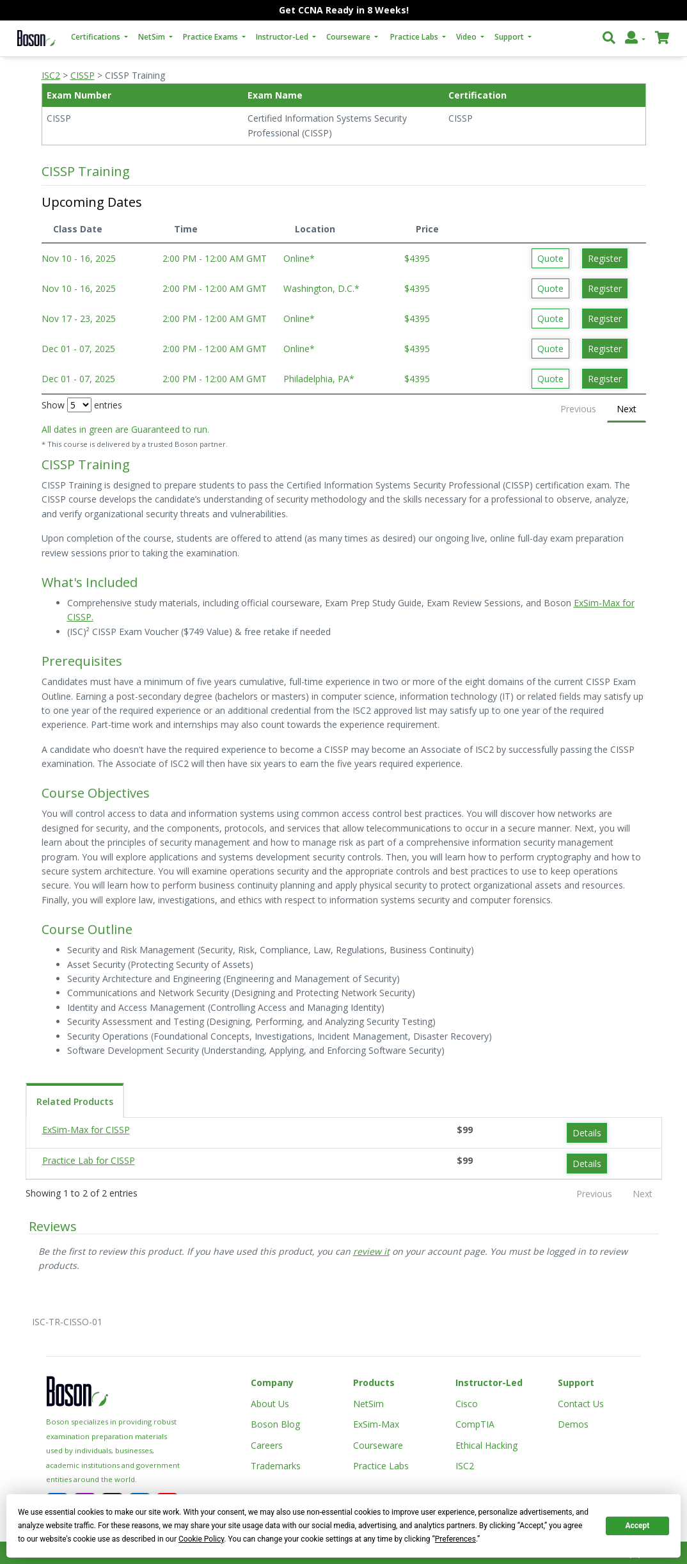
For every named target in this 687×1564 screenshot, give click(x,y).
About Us (270, 1404)
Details (586, 1133)
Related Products (74, 1101)
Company (272, 1382)
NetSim (152, 36)
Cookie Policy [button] (201, 1539)
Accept (637, 1525)
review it (371, 1251)
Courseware (349, 36)
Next (626, 409)
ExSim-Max (376, 1424)
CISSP (82, 75)
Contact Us (581, 1404)
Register (605, 258)
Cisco (466, 1404)
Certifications (96, 36)
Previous (578, 409)
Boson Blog (275, 1424)
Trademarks (276, 1466)
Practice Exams (211, 36)
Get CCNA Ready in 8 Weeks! (344, 10)
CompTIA (474, 1424)
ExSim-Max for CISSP (86, 1130)
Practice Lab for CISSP (88, 1160)
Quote (550, 258)
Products (374, 1382)
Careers (267, 1445)
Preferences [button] (455, 1539)
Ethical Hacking (486, 1445)
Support (510, 36)
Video (467, 36)
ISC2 (51, 75)
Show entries (82, 405)
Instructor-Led (283, 36)
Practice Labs (415, 36)
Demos (573, 1424)
